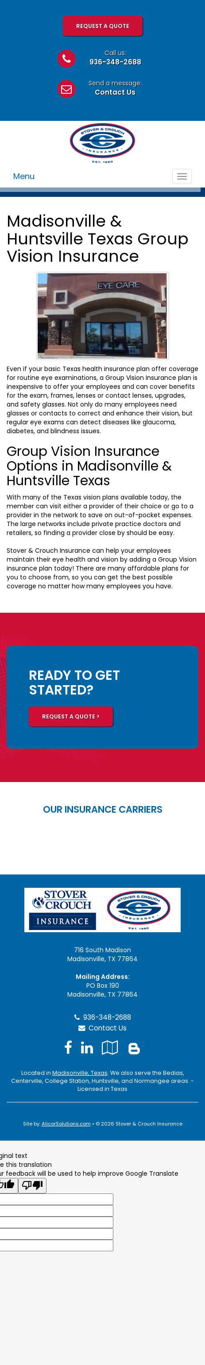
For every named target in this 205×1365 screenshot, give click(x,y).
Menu (24, 176)
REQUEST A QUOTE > (71, 716)
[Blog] (134, 1048)
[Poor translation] (32, 1185)
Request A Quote (102, 26)
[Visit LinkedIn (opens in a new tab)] (87, 1048)
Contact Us (115, 92)
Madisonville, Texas (80, 1073)
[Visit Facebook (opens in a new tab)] (68, 1048)
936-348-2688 (115, 62)
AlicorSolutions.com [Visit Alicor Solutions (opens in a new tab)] (66, 1123)
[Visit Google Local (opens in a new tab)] (110, 1048)
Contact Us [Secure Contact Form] (102, 1028)
